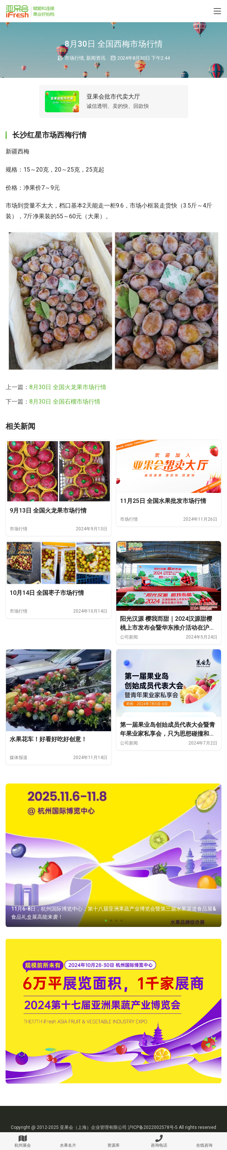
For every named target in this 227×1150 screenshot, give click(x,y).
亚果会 (66, 1127)
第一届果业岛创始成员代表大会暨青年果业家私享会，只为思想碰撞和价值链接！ (167, 729)
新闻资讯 (96, 58)
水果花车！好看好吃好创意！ (48, 739)
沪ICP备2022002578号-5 (153, 1127)
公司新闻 (129, 637)
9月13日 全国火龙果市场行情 (48, 510)
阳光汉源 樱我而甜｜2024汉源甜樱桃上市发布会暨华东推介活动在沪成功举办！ (167, 623)
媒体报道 (18, 757)
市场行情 (74, 58)
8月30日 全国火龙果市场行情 (67, 387)
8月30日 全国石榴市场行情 (64, 401)
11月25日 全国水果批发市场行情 (163, 500)
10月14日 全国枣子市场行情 (47, 592)
